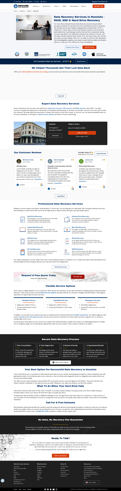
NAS (15, 476)
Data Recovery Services (21, 464)
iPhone (16, 472)
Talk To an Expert (60, 456)
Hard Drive (46, 6)
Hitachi (39, 474)
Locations (63, 472)
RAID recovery (81, 108)
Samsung (39, 478)
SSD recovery (67, 108)
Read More (38, 179)
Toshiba (39, 472)
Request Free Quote (98, 1)
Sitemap (29, 489)
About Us (63, 464)
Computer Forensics (19, 480)
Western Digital (41, 466)
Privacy (15, 489)
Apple (38, 476)
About (83, 6)
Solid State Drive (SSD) (20, 468)
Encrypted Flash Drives (90, 472)
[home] (21, 6)
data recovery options (46, 114)
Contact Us (64, 476)
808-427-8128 (43, 411)
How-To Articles (88, 470)
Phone (56, 6)
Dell (38, 480)
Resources (87, 464)
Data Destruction (18, 483)
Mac (15, 470)
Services (35, 6)
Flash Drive (17, 474)
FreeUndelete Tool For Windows (93, 468)
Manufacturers (42, 464)
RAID (64, 6)
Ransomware (74, 6)
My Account (87, 476)
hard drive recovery (55, 108)
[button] (36, 6)
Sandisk (39, 468)
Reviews (63, 468)
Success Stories (65, 470)
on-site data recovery (35, 317)
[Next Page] (61, 196)
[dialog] (2, 480)
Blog (85, 478)
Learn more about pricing (39, 278)
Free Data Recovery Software (92, 466)
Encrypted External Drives (91, 474)
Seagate (39, 470)
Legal (20, 489)
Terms (24, 489)
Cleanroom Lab (65, 474)
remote (21, 317)
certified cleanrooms (80, 315)
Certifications (64, 466)
